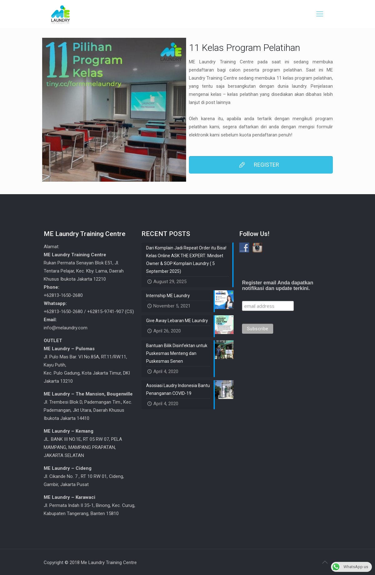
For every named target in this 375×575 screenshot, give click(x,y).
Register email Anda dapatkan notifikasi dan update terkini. (277, 285)
